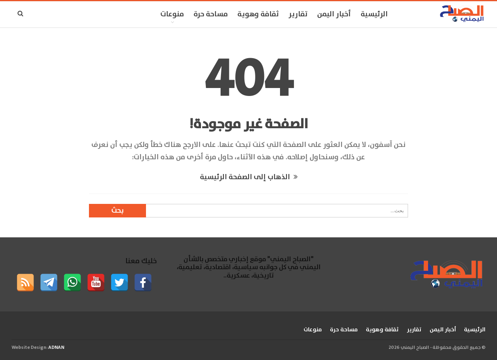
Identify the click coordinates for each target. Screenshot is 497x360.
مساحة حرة (210, 14)
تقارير (298, 14)
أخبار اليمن (334, 14)
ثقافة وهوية (258, 14)
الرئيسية (374, 14)
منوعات (172, 14)
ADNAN (56, 347)
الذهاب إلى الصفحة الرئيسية (249, 177)
